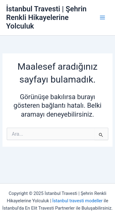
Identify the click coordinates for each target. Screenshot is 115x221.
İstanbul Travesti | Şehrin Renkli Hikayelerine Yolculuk (46, 18)
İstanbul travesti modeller (77, 201)
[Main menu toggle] (102, 17)
